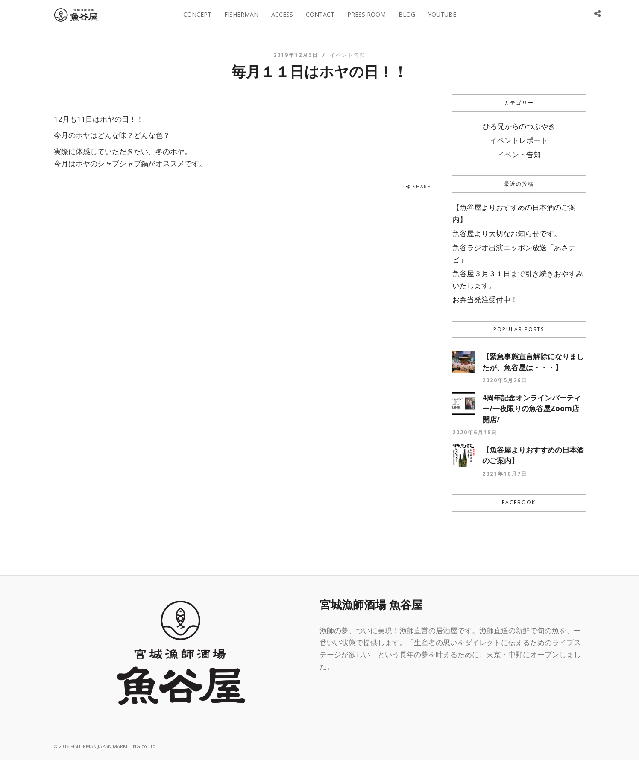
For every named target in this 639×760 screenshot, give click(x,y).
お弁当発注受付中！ (485, 299)
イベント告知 (348, 54)
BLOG (407, 14)
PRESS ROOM (366, 14)
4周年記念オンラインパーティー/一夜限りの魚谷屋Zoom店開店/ (531, 408)
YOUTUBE (442, 14)
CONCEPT (197, 14)
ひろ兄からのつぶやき (519, 126)
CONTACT (320, 14)
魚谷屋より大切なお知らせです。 (506, 233)
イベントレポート (519, 140)
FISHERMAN (241, 14)
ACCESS (282, 14)
